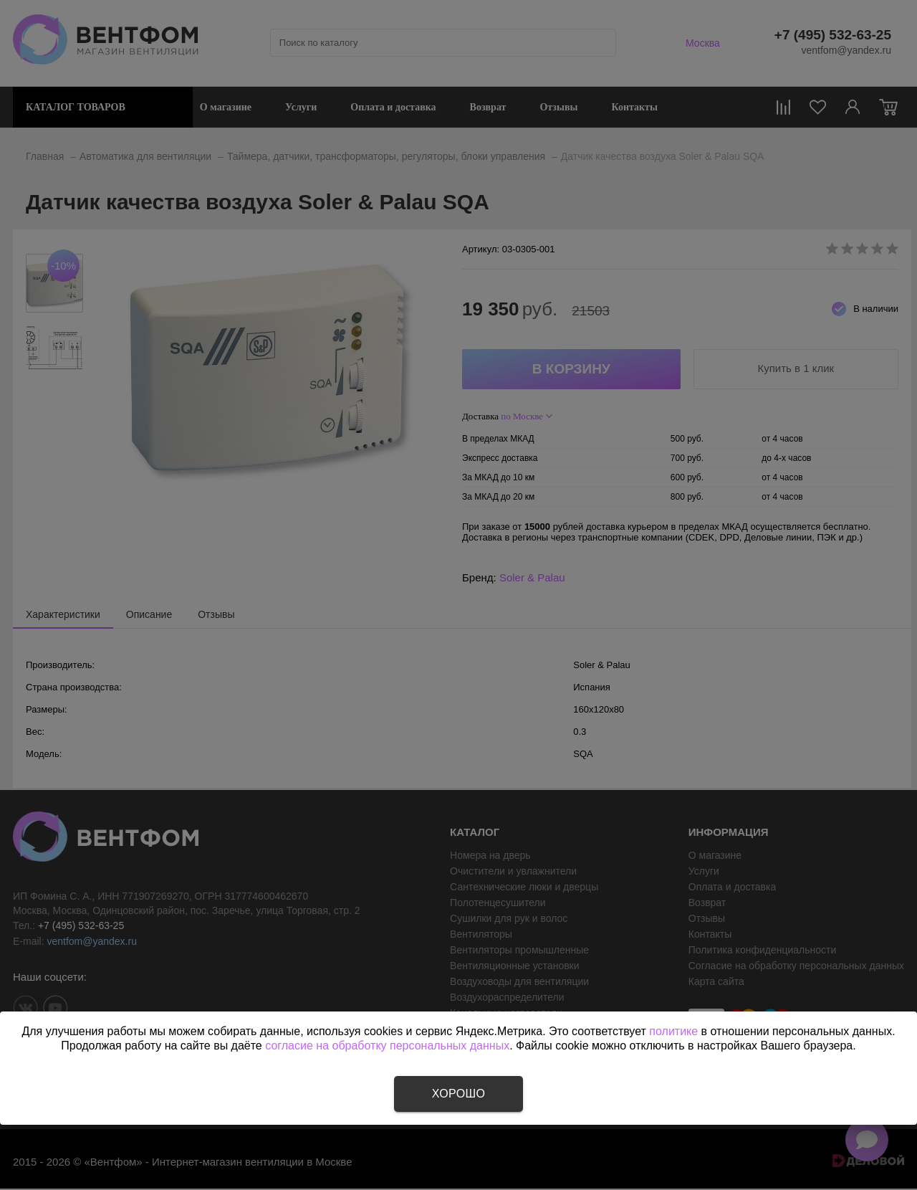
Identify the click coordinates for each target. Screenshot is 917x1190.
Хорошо (458, 1093)
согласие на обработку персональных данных (387, 1045)
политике (673, 1031)
